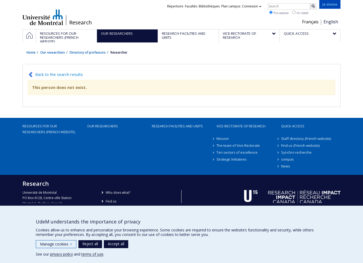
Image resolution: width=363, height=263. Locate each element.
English (331, 22)
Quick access (292, 126)
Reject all (90, 243)
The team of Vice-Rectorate (238, 145)
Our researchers (52, 52)
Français (310, 22)
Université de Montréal (43, 17)
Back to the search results (59, 74)
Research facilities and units (177, 126)
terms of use (92, 254)
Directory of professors (88, 52)
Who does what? (118, 192)
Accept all (116, 243)
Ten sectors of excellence (237, 152)
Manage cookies (56, 244)
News (285, 166)
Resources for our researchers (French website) (49, 129)
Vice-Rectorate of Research (240, 126)
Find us (111, 201)
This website (279, 13)
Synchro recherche (296, 152)
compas (287, 159)
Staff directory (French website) (306, 138)
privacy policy (61, 254)
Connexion (251, 6)
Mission (222, 138)
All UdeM (300, 13)
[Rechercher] (313, 6)
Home (31, 52)
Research (80, 22)
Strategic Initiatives (231, 159)
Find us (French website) (300, 145)
